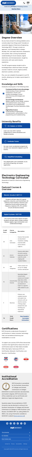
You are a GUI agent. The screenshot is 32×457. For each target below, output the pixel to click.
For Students (5, 435)
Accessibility (19, 443)
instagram (11, 423)
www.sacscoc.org (19, 416)
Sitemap (25, 443)
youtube (25, 423)
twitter (21, 423)
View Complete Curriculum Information (24, 318)
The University (5, 432)
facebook (7, 423)
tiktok (18, 423)
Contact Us (7, 443)
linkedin (14, 423)
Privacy (13, 443)
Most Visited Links (6, 439)
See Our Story (16, 9)
